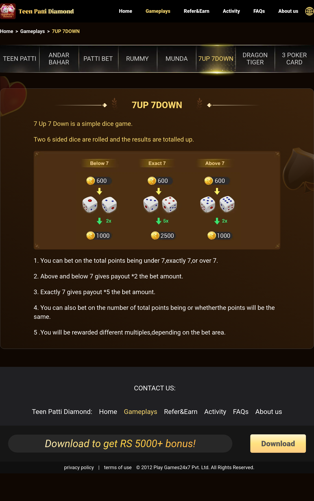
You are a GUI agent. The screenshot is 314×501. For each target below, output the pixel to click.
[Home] (56, 11)
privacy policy (79, 467)
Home (125, 11)
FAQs (259, 11)
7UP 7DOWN (66, 31)
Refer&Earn (196, 11)
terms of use (118, 467)
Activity (231, 11)
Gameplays (158, 11)
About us (288, 11)
